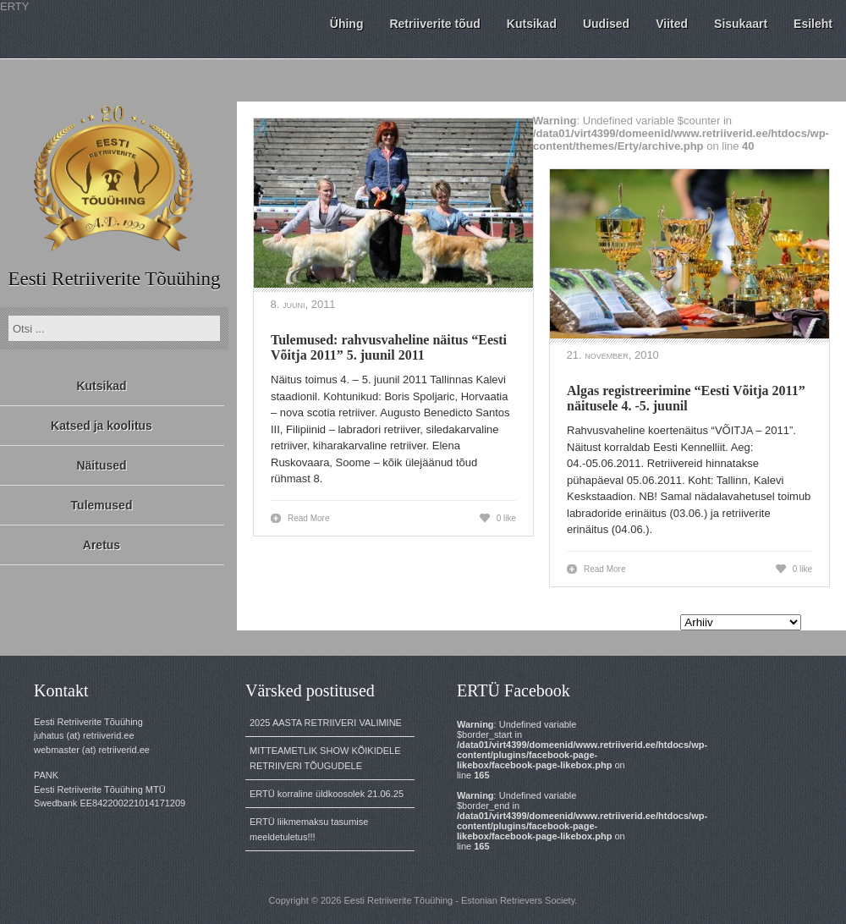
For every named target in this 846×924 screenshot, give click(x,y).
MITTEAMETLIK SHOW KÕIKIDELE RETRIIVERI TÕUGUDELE (325, 758)
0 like (506, 518)
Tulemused (102, 505)
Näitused (101, 465)
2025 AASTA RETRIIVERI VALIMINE (326, 723)
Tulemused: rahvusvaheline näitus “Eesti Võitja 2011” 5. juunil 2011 (389, 347)
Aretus (101, 545)
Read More (308, 518)
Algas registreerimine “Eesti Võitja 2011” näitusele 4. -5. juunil (686, 398)
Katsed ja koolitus (101, 425)
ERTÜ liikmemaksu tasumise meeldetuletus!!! (309, 829)
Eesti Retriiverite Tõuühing (114, 278)
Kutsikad (101, 386)
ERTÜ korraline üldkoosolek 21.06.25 (327, 794)
